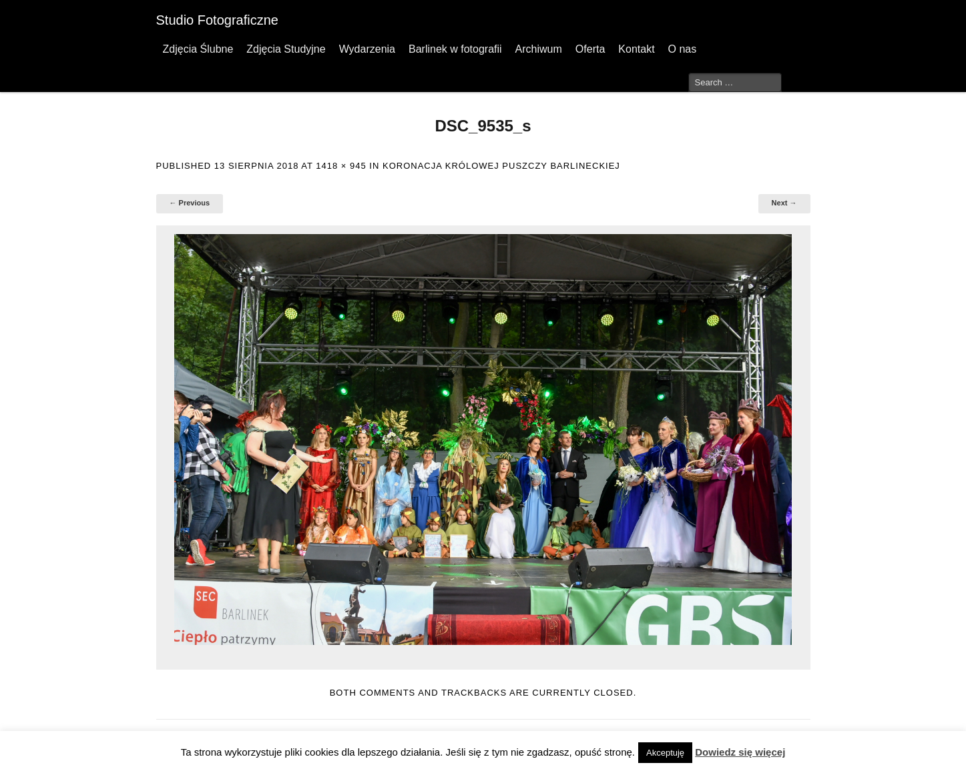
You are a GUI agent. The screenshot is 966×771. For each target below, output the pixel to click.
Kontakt (636, 49)
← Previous (190, 203)
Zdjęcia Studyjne (285, 49)
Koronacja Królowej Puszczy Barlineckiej (501, 166)
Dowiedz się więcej (740, 752)
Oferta (590, 49)
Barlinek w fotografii (455, 49)
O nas (682, 49)
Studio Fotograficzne (217, 20)
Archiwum (538, 49)
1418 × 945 (341, 166)
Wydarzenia (367, 49)
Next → (784, 203)
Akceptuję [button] (665, 753)
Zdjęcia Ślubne (198, 49)
